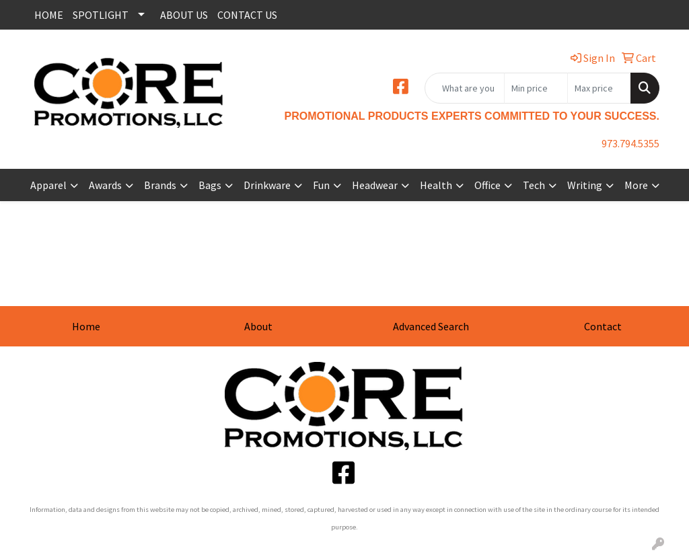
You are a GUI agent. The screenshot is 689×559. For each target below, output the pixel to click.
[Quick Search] (465, 88)
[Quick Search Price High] (599, 88)
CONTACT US (247, 15)
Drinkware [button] (267, 185)
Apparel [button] (48, 185)
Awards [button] (105, 185)
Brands (160, 185)
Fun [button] (321, 185)
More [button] (636, 185)
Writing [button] (584, 185)
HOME (48, 15)
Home (86, 326)
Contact (603, 326)
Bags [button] (209, 185)
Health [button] (436, 185)
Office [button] (487, 185)
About (258, 326)
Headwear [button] (375, 185)
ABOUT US (184, 15)
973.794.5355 (630, 143)
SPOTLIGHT (101, 15)
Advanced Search (431, 326)
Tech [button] (534, 185)
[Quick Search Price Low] (536, 88)
